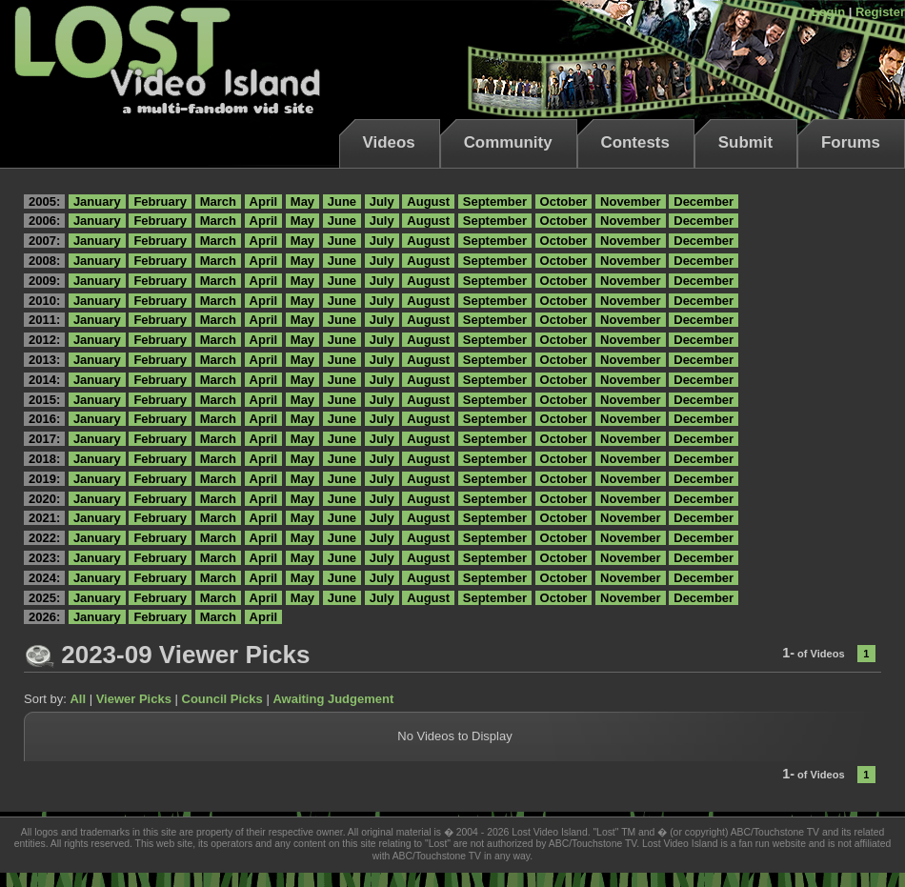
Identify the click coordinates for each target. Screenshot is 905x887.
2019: (44, 479)
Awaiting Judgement (332, 699)
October (564, 201)
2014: (44, 380)
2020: (44, 499)
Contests (635, 142)
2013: (44, 360)
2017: (44, 439)
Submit (745, 142)
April (264, 201)
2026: (44, 617)
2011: (44, 319)
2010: (44, 300)
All (78, 699)
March (218, 201)
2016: (44, 419)
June (342, 201)
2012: (44, 340)
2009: (44, 280)
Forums (850, 142)
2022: (44, 538)
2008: (44, 260)
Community (508, 142)
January (97, 201)
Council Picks (222, 699)
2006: (44, 220)
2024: (44, 578)
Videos (389, 142)
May (302, 201)
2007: (44, 240)
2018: (44, 459)
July (382, 201)
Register (880, 12)
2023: (44, 558)
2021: (44, 518)
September (495, 201)
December (704, 201)
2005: (44, 201)
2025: (44, 598)
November (630, 201)
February (160, 201)
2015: (44, 400)
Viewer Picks (133, 699)
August (428, 201)
